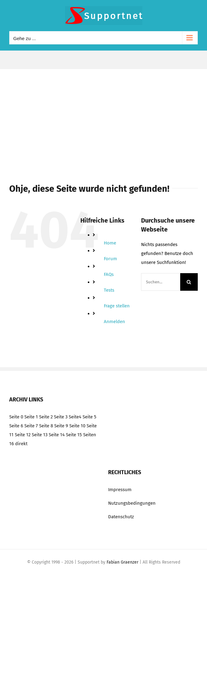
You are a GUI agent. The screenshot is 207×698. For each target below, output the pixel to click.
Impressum (120, 489)
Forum (110, 258)
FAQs (109, 274)
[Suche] (189, 282)
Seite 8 (46, 426)
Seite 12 (22, 434)
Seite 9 (61, 426)
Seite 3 (60, 417)
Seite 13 (39, 434)
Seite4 (75, 417)
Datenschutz (121, 516)
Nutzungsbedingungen (132, 503)
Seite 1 (31, 417)
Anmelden (114, 321)
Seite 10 (77, 426)
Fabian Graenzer (122, 562)
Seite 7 (31, 426)
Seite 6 (16, 426)
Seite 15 (74, 434)
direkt (21, 443)
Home (110, 243)
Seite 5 (89, 417)
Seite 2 (46, 417)
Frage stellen (117, 306)
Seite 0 (16, 417)
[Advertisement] (103, 115)
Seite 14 (57, 434)
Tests (109, 290)
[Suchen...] (160, 282)
